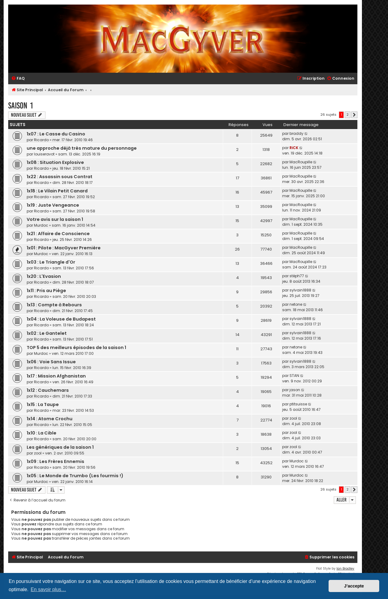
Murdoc (41, 225)
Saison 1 (20, 105)
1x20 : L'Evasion (44, 276)
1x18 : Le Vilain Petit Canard (57, 191)
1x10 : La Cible (41, 433)
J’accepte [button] (354, 586)
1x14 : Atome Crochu (49, 419)
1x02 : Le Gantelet (47, 333)
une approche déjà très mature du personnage (82, 148)
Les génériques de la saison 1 (60, 447)
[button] (354, 114)
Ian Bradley (345, 568)
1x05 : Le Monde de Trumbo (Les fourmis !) (75, 476)
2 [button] (347, 114)
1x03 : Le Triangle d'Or (51, 262)
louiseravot (44, 154)
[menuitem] (18, 79)
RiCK (293, 147)
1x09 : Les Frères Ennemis (55, 461)
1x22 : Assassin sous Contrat (59, 177)
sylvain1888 (300, 290)
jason (294, 389)
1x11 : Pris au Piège (46, 291)
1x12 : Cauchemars (48, 390)
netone (295, 304)
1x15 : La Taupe (43, 404)
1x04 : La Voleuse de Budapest (61, 319)
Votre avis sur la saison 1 (55, 219)
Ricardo (41, 139)
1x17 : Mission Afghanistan (56, 376)
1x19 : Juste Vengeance (53, 205)
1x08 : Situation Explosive (55, 162)
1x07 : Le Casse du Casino (56, 134)
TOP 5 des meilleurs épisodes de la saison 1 (76, 347)
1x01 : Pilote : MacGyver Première (64, 248)
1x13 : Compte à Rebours (54, 305)
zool (293, 418)
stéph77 (296, 275)
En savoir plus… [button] (48, 589)
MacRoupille (300, 162)
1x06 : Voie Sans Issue (51, 362)
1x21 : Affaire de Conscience (58, 234)
